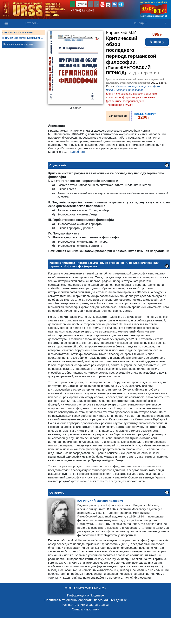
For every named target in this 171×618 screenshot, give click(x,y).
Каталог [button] (30, 23)
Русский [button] (81, 4)
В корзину (157, 41)
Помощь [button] (139, 23)
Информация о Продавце (85, 595)
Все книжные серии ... (19, 44)
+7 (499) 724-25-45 (82, 10)
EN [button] (96, 4)
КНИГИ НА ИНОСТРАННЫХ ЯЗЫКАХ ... (22, 38)
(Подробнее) (76, 151)
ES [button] (91, 4)
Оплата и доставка (85, 609)
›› (144, 115)
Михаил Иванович (100, 500)
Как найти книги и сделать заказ (85, 604)
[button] (102, 4)
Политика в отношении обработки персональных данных (85, 600)
